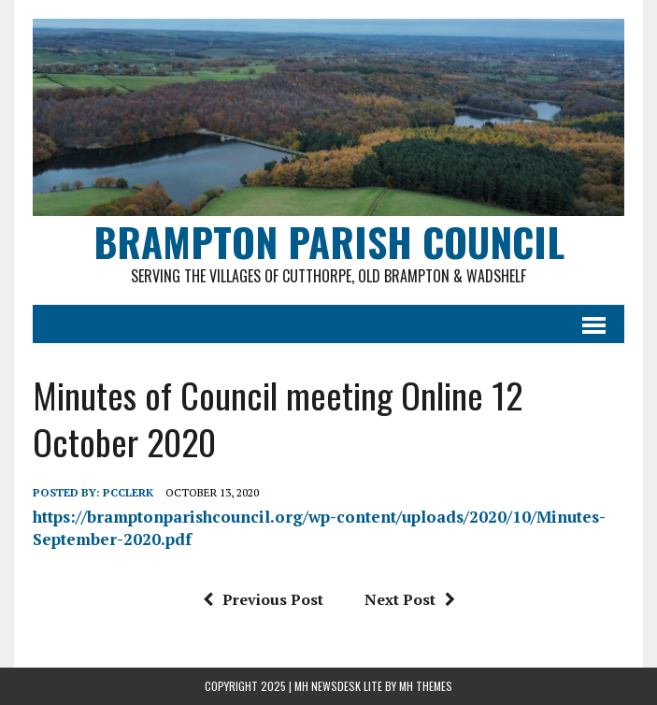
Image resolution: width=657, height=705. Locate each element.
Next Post (409, 599)
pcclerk (128, 492)
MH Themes (425, 686)
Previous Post (263, 599)
